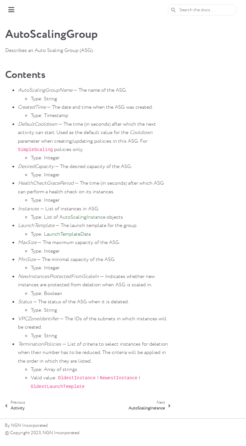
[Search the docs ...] (202, 9)
